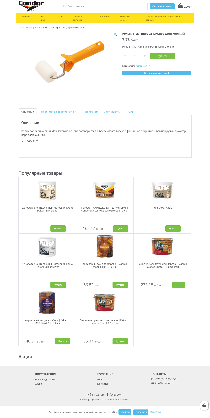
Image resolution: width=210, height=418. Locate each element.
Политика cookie (125, 18)
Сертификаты (112, 112)
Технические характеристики (57, 112)
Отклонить (141, 412)
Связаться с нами (162, 6)
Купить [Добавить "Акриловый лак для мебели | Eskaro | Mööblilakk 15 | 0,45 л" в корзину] (62, 341)
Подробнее (155, 412)
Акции (59, 16)
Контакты (105, 16)
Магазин (26, 16)
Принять (125, 412)
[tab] (28, 111)
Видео (130, 112)
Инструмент (34, 27)
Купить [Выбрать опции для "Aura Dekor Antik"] (173, 228)
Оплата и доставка (77, 18)
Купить (162, 56)
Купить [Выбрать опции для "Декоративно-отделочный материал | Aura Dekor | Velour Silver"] (58, 284)
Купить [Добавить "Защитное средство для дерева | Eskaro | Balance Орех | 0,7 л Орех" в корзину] (120, 341)
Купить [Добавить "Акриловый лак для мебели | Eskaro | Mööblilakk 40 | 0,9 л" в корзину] (120, 284)
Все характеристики (156, 73)
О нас (43, 18)
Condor (83, 399)
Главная (23, 27)
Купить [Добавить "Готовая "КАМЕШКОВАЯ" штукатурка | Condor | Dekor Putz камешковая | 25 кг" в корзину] (120, 228)
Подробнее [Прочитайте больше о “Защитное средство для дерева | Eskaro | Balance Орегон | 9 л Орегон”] (178, 283)
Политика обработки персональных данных (164, 18)
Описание (27, 112)
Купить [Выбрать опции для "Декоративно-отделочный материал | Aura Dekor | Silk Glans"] (58, 228)
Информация (90, 112)
